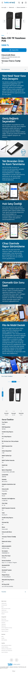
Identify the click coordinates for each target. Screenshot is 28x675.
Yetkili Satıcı (3, 610)
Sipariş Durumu (4, 612)
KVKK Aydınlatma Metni (6, 645)
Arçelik (2, 638)
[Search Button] (19, 2)
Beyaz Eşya (3, 619)
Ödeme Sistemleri (21, 7)
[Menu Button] (2, 3)
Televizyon (3, 624)
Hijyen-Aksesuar (4, 631)
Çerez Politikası (4, 652)
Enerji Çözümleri (4, 620)
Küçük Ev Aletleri (4, 629)
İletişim (3, 613)
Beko (2, 35)
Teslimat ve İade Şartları (6, 648)
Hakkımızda (3, 603)
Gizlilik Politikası (4, 647)
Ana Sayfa (3, 7)
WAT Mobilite (4, 640)
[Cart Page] (26, 2)
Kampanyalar (4, 605)
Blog (2, 606)
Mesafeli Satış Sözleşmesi (6, 650)
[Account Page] (22, 2)
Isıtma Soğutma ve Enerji (6, 627)
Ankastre (3, 622)
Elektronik (11, 7)
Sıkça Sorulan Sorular (5, 608)
